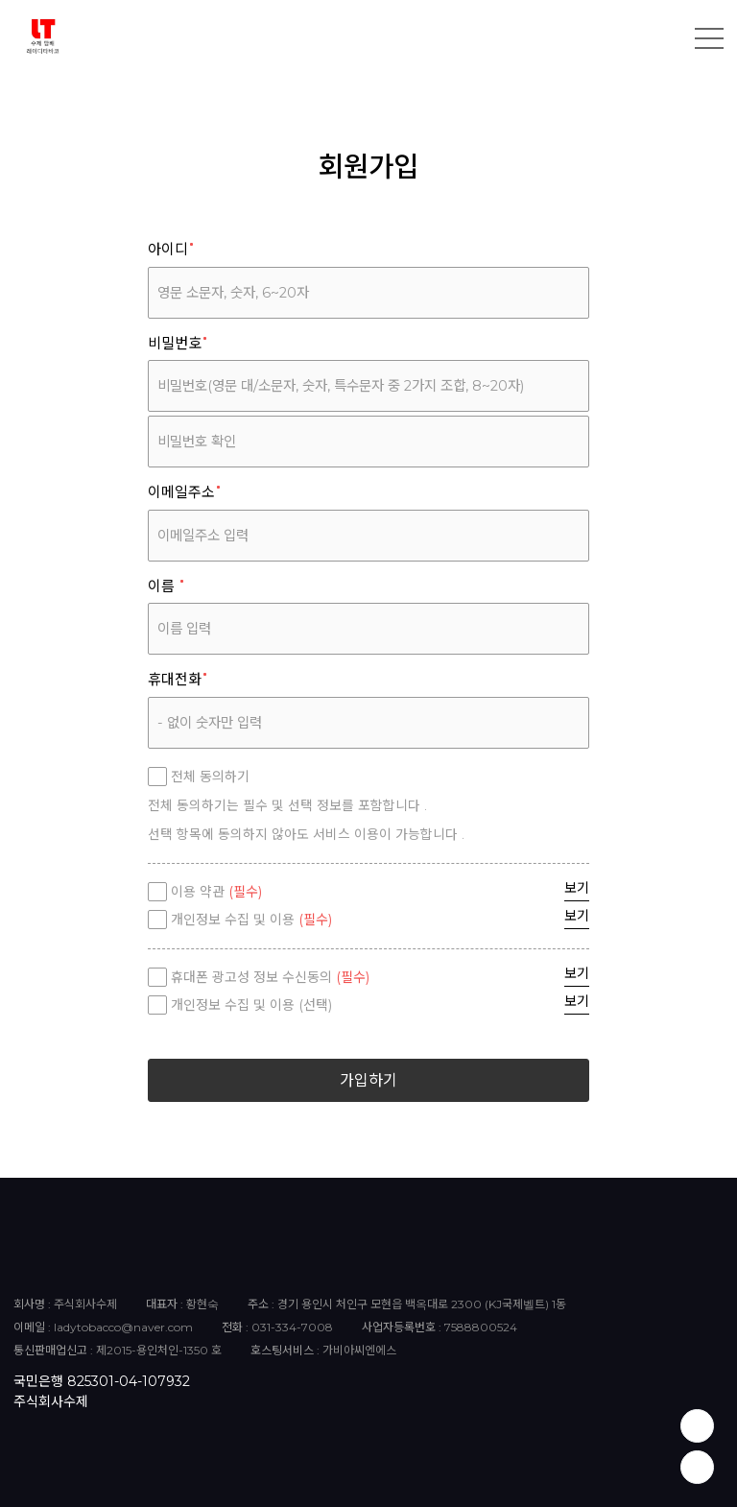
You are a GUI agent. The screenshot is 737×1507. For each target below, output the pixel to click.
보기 (576, 888)
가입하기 (368, 1080)
